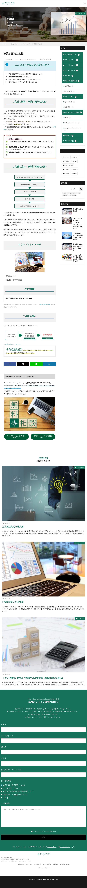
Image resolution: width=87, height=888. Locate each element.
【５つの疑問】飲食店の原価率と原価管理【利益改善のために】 (33, 677)
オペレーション (71, 70)
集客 (79, 193)
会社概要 (55, 864)
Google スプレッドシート (73, 129)
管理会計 (48, 59)
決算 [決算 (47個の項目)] (72, 165)
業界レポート (70, 97)
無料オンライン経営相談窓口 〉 (42, 437)
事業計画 (42, 59)
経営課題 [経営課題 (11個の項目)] (75, 169)
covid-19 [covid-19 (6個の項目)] (66, 157)
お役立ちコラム (13, 44)
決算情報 (68, 107)
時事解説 (68, 136)
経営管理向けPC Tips (73, 112)
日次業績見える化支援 (12, 602)
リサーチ (68, 76)
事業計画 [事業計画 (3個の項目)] (66, 161)
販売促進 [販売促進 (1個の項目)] (66, 173)
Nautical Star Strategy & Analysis (48, 879)
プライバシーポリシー (40, 831)
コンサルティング (81, 13)
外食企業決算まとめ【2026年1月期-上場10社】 (78, 247)
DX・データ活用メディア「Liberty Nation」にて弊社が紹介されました (78, 223)
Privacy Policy (52, 847)
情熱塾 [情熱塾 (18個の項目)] (74, 173)
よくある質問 (47, 864)
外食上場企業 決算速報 (78, 210)
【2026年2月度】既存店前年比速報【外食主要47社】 (78, 258)
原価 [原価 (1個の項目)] (65, 165)
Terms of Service (65, 847)
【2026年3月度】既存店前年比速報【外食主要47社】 (78, 236)
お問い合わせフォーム (12, 344)
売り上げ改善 (73, 195)
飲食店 (64, 193)
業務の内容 (69, 91)
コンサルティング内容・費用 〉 (16, 437)
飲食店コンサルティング (25, 864)
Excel (67, 118)
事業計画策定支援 (37, 44)
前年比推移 (69, 102)
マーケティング (71, 65)
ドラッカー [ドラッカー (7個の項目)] (76, 157)
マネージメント (31, 59)
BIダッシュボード (72, 123)
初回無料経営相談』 (45, 304)
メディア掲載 (70, 141)
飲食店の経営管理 (72, 81)
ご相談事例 (37, 864)
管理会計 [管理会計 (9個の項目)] (66, 169)
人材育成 (68, 86)
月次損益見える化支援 (12, 526)
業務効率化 (65, 195)
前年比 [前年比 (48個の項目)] (74, 161)
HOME (5, 44)
